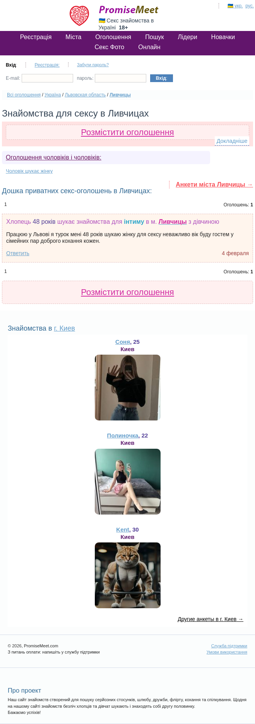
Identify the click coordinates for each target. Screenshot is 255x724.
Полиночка (123, 435)
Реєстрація (36, 37)
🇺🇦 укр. (235, 6)
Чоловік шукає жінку (29, 171)
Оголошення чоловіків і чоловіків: (53, 157)
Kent (122, 529)
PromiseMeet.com (129, 9)
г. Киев (64, 328)
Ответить (17, 253)
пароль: (111, 78)
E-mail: (39, 78)
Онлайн (149, 47)
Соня (122, 341)
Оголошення (113, 37)
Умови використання (227, 652)
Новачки (223, 37)
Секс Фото (109, 47)
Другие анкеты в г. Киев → (210, 619)
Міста (73, 37)
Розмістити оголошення (127, 132)
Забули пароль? (93, 64)
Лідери (187, 37)
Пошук (154, 37)
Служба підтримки (229, 645)
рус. (249, 6)
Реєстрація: (47, 65)
